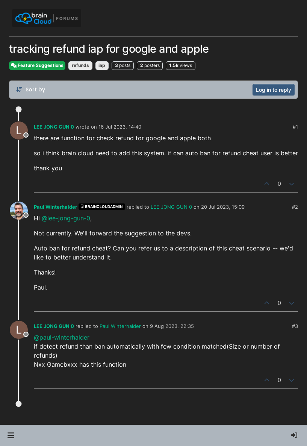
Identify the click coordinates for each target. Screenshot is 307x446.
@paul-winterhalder (61, 337)
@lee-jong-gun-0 (66, 218)
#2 (295, 207)
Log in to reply (273, 89)
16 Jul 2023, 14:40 (119, 127)
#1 (295, 127)
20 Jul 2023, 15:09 (223, 207)
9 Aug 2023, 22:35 (172, 326)
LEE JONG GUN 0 (54, 127)
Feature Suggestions (37, 65)
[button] (10, 435)
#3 (295, 326)
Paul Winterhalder (55, 207)
